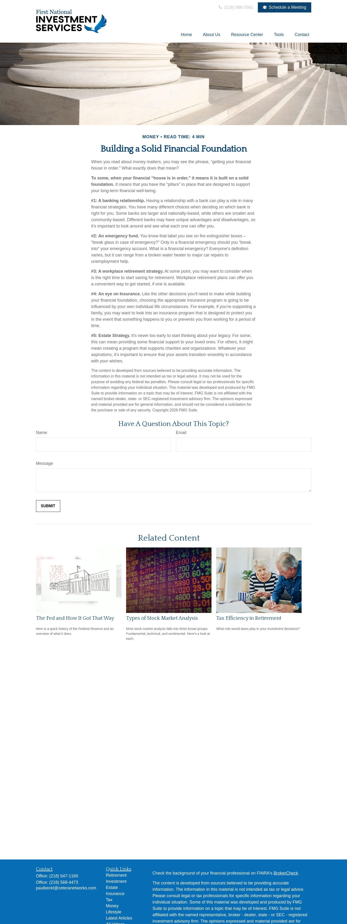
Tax (109, 899)
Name (41, 432)
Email (181, 432)
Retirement (116, 875)
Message (44, 463)
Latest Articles (119, 918)
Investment (116, 881)
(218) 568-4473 (63, 882)
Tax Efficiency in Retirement (248, 618)
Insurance (115, 893)
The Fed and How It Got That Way (75, 618)
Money (112, 906)
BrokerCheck (286, 873)
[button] (186, 34)
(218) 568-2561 (235, 7)
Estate (112, 887)
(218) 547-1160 (63, 876)
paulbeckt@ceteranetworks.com (66, 888)
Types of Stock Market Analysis (162, 618)
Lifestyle (113, 912)
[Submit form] (48, 506)
